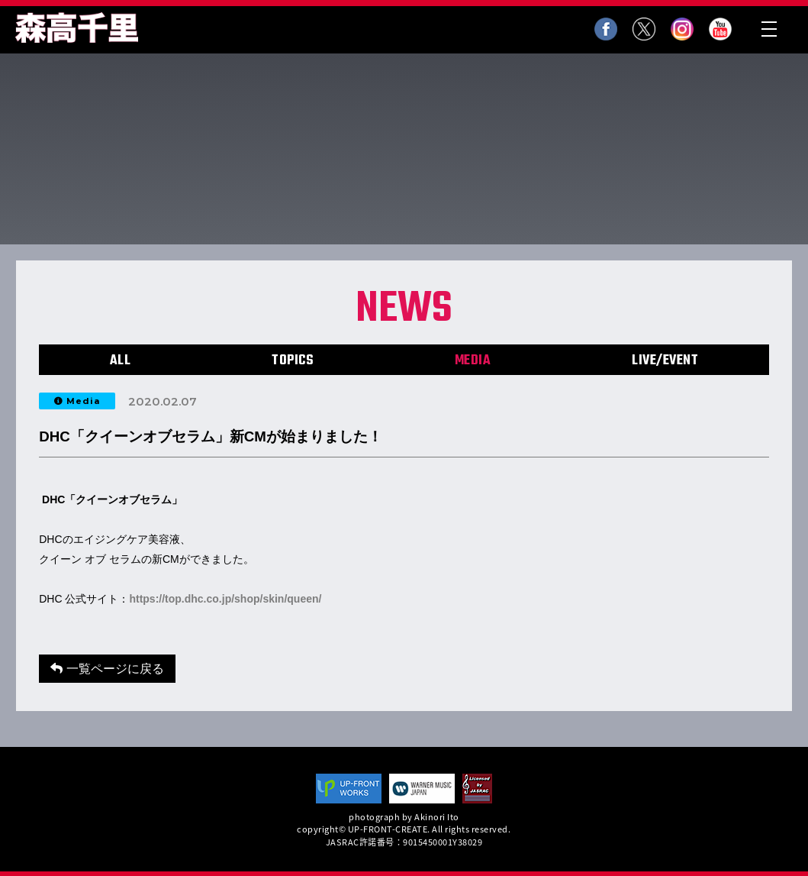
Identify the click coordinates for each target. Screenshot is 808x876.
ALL (120, 361)
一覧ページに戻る (106, 668)
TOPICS (293, 361)
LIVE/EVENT (665, 361)
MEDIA (473, 361)
